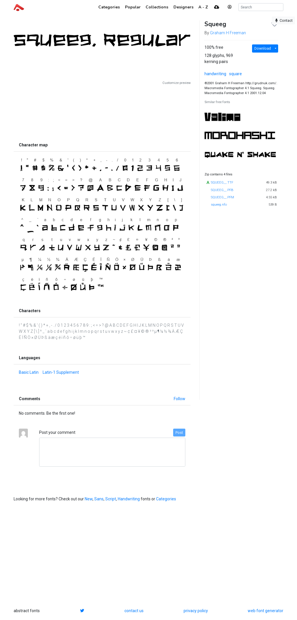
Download (262, 48)
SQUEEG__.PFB (222, 190)
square (235, 73)
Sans (99, 499)
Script (110, 499)
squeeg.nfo (219, 204)
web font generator (265, 610)
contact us (134, 610)
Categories (166, 499)
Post (179, 433)
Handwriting (129, 499)
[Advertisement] (102, 112)
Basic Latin (29, 372)
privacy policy (196, 610)
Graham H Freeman (228, 32)
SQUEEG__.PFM (222, 197)
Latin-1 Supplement (61, 372)
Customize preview (176, 83)
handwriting (215, 73)
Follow (179, 398)
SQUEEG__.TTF (222, 182)
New (89, 499)
